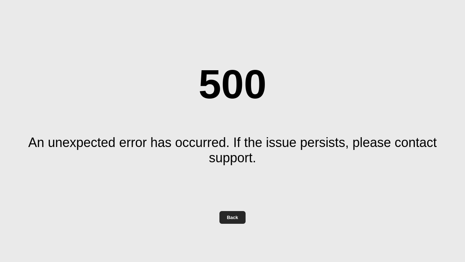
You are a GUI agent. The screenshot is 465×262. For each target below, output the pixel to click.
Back (232, 217)
